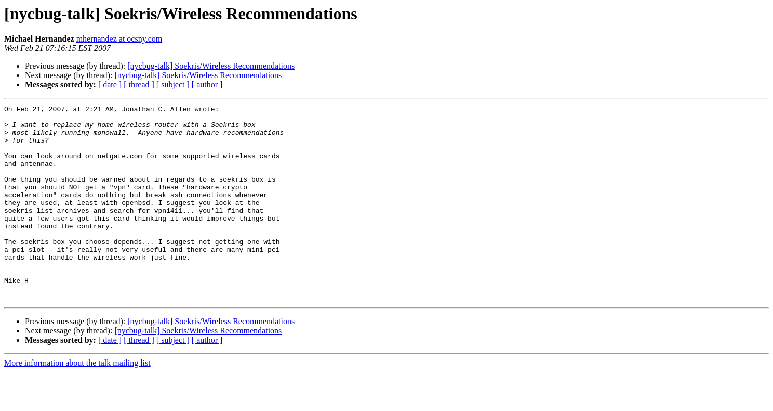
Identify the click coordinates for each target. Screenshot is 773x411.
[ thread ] (139, 84)
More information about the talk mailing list (77, 401)
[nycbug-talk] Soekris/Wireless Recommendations (211, 65)
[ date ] (110, 84)
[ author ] (207, 84)
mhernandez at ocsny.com (119, 38)
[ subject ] (173, 84)
